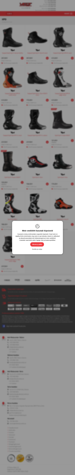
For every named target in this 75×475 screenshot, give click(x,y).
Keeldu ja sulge (37, 249)
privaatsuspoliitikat (49, 240)
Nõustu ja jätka (37, 244)
